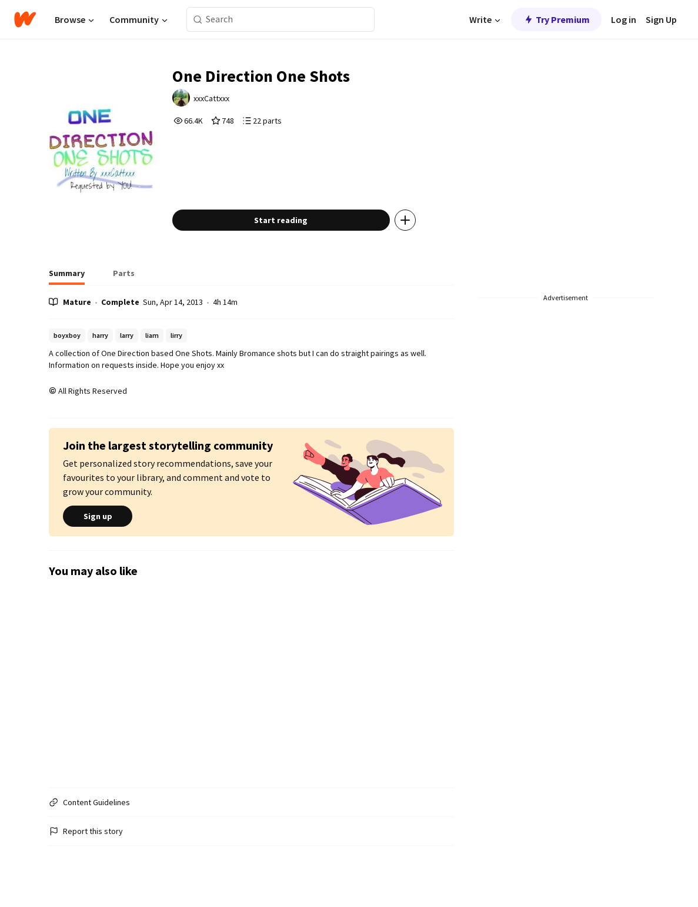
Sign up (97, 516)
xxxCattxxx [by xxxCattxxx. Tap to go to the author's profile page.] (211, 98)
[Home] (25, 19)
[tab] (67, 276)
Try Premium (556, 19)
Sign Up (661, 19)
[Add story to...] (405, 220)
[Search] (197, 20)
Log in (623, 19)
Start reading (281, 220)
